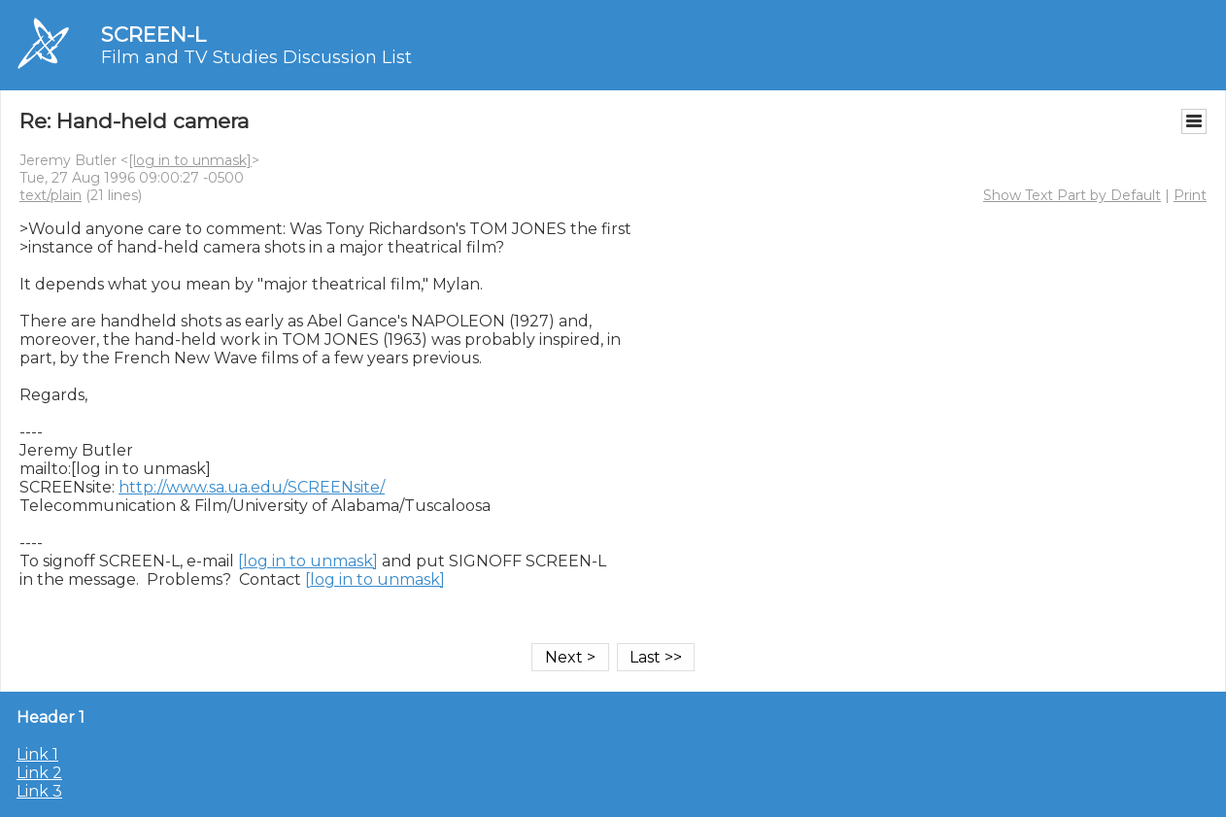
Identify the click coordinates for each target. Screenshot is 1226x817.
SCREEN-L (153, 34)
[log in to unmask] (190, 160)
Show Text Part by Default (1072, 195)
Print (1190, 195)
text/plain (50, 195)
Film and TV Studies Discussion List (256, 57)
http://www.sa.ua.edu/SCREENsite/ (252, 487)
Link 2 (39, 773)
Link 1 (37, 754)
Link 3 (39, 791)
